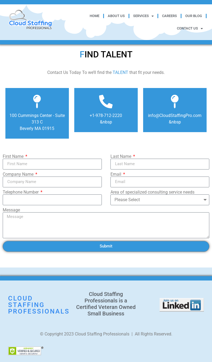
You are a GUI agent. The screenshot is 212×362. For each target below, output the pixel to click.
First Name (14, 156)
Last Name (121, 156)
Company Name (19, 174)
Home (94, 16)
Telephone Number (21, 192)
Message (11, 210)
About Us (116, 16)
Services (143, 16)
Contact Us (190, 28)
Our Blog (193, 16)
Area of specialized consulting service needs (152, 192)
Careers (169, 16)
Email (116, 174)
